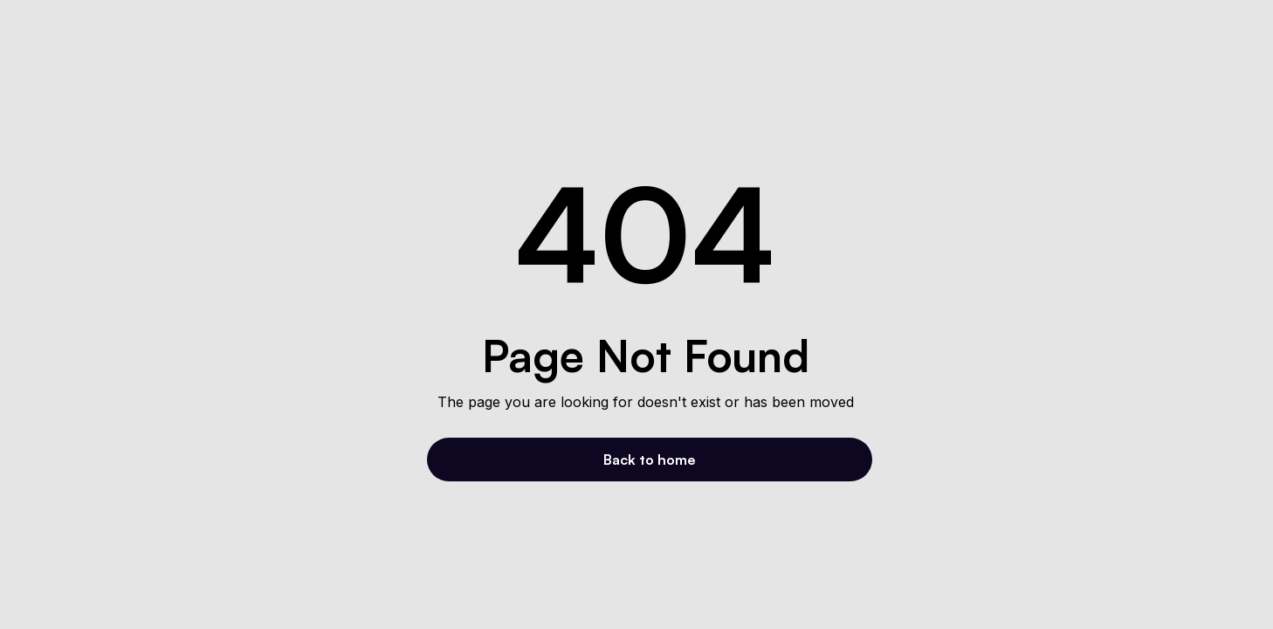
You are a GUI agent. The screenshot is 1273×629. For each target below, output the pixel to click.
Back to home (649, 459)
